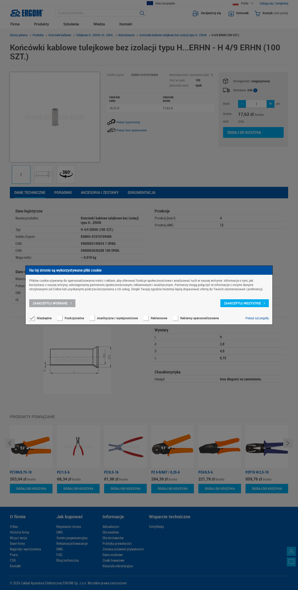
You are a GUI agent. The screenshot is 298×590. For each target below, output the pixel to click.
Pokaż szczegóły (257, 318)
